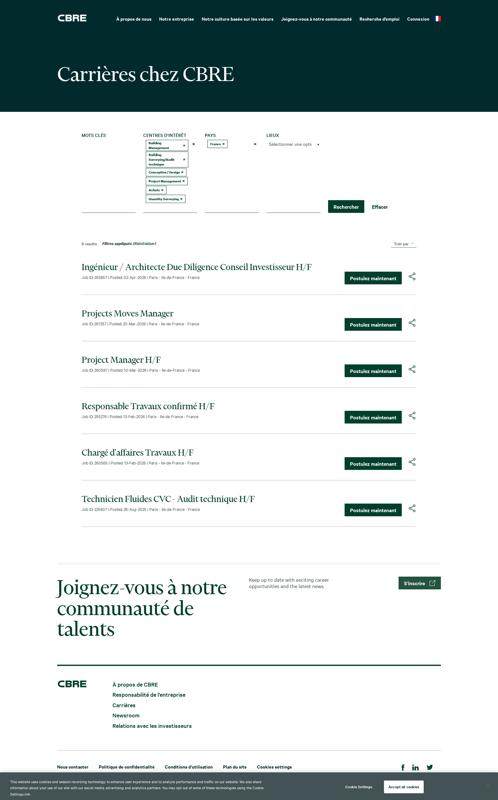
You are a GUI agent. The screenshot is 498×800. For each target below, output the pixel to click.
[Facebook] (403, 766)
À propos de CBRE (135, 684)
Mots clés (94, 135)
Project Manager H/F (121, 359)
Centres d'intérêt (164, 135)
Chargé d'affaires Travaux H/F (138, 452)
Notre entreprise (176, 18)
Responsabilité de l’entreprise (148, 694)
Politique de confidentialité (127, 766)
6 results (89, 243)
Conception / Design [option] (166, 172)
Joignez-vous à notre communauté (316, 18)
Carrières (124, 704)
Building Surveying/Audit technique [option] (167, 159)
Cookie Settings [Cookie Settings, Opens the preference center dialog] (358, 789)
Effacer (380, 206)
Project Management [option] (167, 181)
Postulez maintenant (373, 278)
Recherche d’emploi (380, 18)
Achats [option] (156, 190)
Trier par (401, 243)
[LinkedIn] (415, 766)
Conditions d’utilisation (189, 766)
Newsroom (125, 715)
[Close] (488, 789)
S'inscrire (419, 583)
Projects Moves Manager (127, 313)
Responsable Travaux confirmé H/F (148, 406)
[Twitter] (430, 766)
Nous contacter (73, 766)
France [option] (217, 144)
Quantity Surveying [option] (166, 199)
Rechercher (346, 206)
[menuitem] (133, 18)
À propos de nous (133, 18)
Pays (210, 135)
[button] (184, 145)
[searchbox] (168, 208)
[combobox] (109, 208)
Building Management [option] (167, 145)
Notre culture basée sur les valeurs (237, 18)
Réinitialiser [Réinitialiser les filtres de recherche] (144, 243)
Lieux (272, 135)
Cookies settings (274, 766)
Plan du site (235, 766)
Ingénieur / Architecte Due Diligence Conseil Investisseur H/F (197, 266)
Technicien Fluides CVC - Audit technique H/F (168, 498)
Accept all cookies (403, 789)
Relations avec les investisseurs (152, 725)
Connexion (418, 18)
